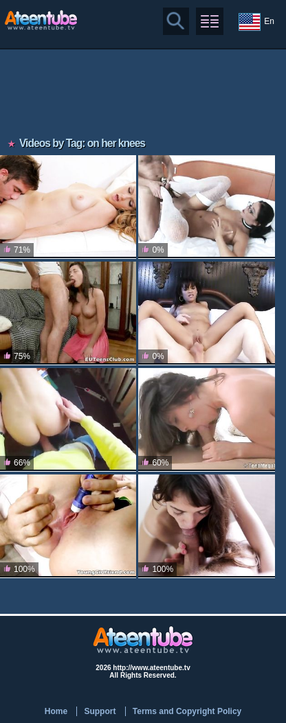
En (256, 22)
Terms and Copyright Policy (187, 711)
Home (56, 711)
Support (100, 711)
